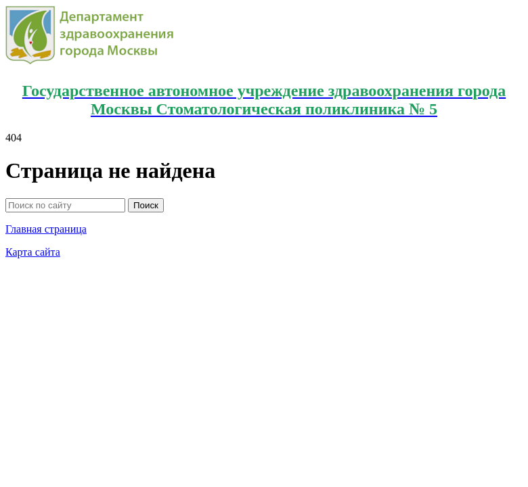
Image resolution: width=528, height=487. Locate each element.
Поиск (145, 205)
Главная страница (46, 229)
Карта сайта (32, 252)
